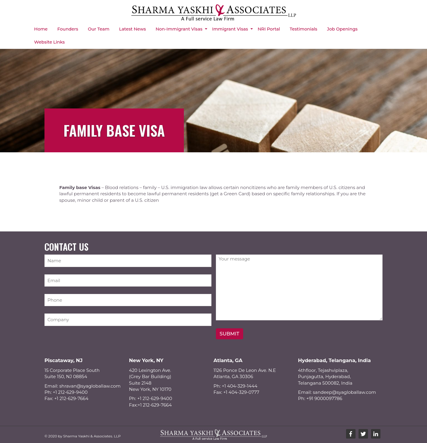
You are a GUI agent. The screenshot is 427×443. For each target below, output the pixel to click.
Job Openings (342, 29)
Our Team (98, 29)
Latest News (132, 29)
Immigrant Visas (230, 29)
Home (40, 29)
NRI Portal (269, 29)
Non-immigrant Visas (179, 29)
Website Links (49, 42)
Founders (67, 29)
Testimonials (303, 29)
